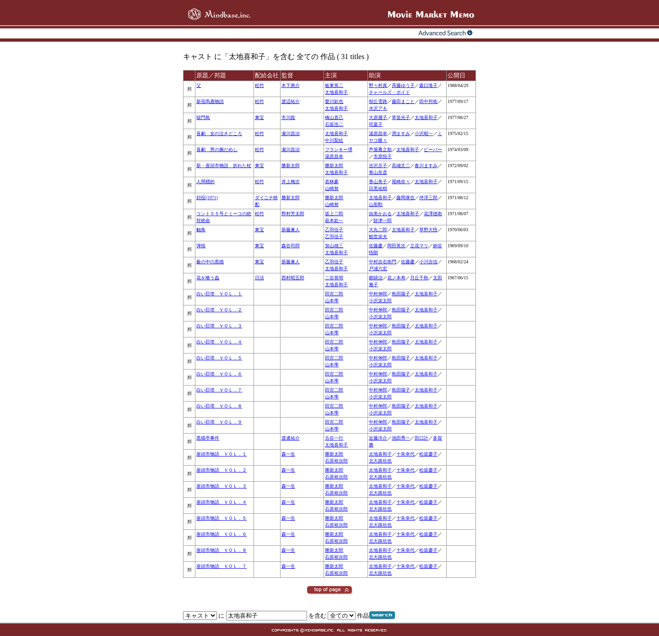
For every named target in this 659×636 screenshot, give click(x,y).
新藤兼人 (290, 229)
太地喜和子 (336, 92)
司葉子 (376, 124)
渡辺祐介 (290, 101)
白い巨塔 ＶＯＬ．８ (219, 405)
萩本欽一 (334, 220)
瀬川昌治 (290, 133)
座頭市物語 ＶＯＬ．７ (221, 566)
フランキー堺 (338, 149)
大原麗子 (378, 117)
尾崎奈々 (401, 181)
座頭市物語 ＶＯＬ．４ (221, 502)
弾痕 (200, 245)
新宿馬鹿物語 (210, 101)
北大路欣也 (380, 460)
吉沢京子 (378, 165)
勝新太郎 (290, 165)
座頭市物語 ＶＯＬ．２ (221, 470)
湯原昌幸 (378, 133)
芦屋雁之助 (380, 149)
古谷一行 (334, 437)
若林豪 (332, 181)
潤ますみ (401, 133)
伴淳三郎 (428, 197)
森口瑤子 (428, 85)
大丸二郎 (378, 229)
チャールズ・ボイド (389, 92)
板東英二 (334, 85)
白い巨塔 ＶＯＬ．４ (219, 341)
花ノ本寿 (396, 277)
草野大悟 (428, 229)
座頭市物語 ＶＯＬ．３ (221, 486)
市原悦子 (382, 156)
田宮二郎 (334, 293)
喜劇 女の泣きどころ (219, 133)
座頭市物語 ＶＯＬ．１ (221, 454)
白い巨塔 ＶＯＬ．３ (219, 325)
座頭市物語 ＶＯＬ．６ (221, 534)
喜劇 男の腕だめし (217, 149)
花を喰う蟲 (207, 277)
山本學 (332, 300)
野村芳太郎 (292, 213)
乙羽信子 (334, 229)
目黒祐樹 (378, 188)
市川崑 (288, 117)
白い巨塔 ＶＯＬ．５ (219, 357)
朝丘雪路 (378, 101)
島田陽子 (401, 293)
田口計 (421, 437)
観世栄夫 (378, 236)
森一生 (288, 454)
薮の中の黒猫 (210, 261)
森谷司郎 (290, 245)
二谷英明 (334, 277)
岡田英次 (396, 245)
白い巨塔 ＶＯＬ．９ (219, 421)
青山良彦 (378, 172)
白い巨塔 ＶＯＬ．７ (219, 389)
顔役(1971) (207, 197)
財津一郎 (382, 220)
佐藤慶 (376, 245)
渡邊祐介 (290, 437)
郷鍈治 (376, 277)
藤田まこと (403, 101)
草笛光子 (401, 117)
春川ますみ (426, 165)
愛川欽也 (334, 101)
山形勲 (376, 204)
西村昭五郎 (292, 277)
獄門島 (203, 117)
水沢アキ (378, 108)
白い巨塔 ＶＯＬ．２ (219, 309)
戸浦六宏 (378, 268)
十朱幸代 (405, 454)
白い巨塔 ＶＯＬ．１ (219, 293)
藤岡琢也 (405, 197)
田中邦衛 (428, 101)
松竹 (259, 85)
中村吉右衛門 (382, 261)
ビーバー (433, 149)
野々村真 (378, 85)
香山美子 (378, 181)
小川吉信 (428, 261)
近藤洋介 (378, 437)
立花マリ (419, 245)
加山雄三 (334, 245)
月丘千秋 (419, 277)
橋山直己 (334, 117)
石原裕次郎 (336, 460)
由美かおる (380, 213)
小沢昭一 (424, 133)
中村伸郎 (378, 293)
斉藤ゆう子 (403, 85)
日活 (259, 277)
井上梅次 (290, 181)
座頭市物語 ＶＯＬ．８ (221, 550)
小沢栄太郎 (380, 300)
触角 (200, 229)
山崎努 (332, 188)
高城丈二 (401, 165)
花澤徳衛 (433, 213)
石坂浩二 (334, 124)
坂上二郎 (334, 213)
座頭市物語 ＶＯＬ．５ (221, 518)
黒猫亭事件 (207, 437)
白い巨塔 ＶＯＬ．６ (219, 373)
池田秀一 (401, 437)
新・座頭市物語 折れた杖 (223, 165)
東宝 (259, 117)
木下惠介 (290, 85)
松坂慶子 (428, 454)
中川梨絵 (334, 140)
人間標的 (205, 181)
